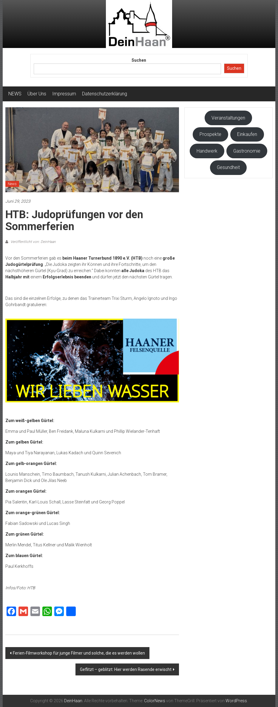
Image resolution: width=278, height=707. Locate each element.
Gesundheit (228, 167)
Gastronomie (246, 151)
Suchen (139, 60)
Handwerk (207, 151)
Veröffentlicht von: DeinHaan (33, 242)
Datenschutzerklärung (104, 94)
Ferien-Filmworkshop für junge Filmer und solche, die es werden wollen (79, 653)
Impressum (64, 94)
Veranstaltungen (228, 118)
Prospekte (210, 134)
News (12, 184)
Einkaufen (247, 134)
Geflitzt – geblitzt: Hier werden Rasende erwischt (126, 669)
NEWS (14, 94)
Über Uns (36, 94)
